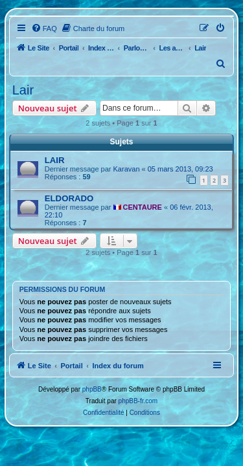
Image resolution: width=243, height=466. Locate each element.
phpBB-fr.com (138, 401)
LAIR (55, 160)
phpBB (92, 389)
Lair (23, 90)
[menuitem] (44, 28)
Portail (69, 48)
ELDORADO (69, 198)
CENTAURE (142, 207)
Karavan (126, 169)
